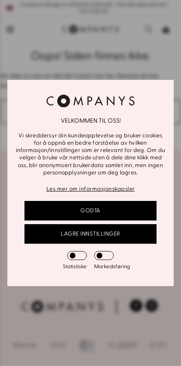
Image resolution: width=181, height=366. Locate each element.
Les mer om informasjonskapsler (90, 189)
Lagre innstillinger (90, 234)
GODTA (90, 210)
